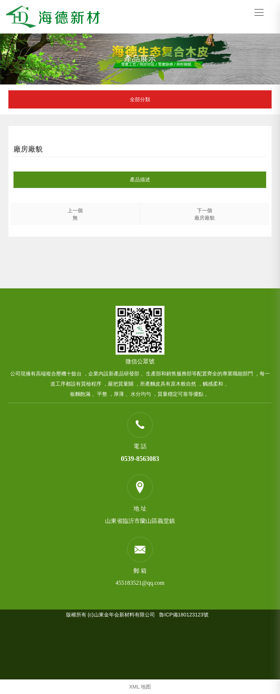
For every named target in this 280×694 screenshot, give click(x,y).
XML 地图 (140, 687)
